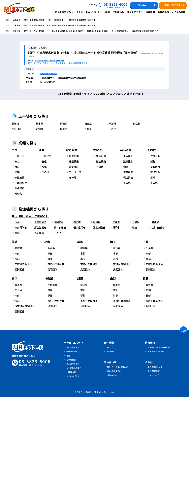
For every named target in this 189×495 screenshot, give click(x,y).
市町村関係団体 (23, 362)
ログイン (92, 5)
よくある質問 (178, 12)
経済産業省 (79, 325)
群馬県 (63, 221)
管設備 (97, 248)
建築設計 (128, 259)
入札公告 (110, 445)
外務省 (135, 320)
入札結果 (110, 449)
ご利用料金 (118, 12)
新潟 (80, 377)
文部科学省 (21, 325)
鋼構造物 (19, 286)
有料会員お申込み (113, 469)
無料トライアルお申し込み (117, 465)
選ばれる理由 (72, 449)
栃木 (47, 340)
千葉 (145, 340)
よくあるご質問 (72, 474)
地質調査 (128, 270)
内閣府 (77, 320)
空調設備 (101, 254)
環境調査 (128, 275)
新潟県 (39, 227)
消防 (152, 259)
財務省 (155, 320)
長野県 (88, 227)
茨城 (14, 340)
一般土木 (19, 254)
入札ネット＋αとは (74, 445)
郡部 (17, 357)
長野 (145, 377)
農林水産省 (60, 325)
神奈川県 (16, 227)
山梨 (113, 377)
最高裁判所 (40, 320)
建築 (41, 248)
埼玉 (113, 340)
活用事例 (150, 12)
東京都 (136, 221)
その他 (112, 227)
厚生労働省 (40, 325)
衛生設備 (101, 259)
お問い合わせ (111, 473)
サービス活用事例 (73, 466)
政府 (134, 325)
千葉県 (112, 221)
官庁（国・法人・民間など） (30, 314)
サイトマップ (153, 473)
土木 (14, 248)
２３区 (18, 388)
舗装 (17, 265)
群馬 (80, 340)
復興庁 (18, 331)
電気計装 (74, 265)
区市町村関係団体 (24, 404)
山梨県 (63, 227)
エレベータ (75, 270)
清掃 (152, 275)
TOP (183, 429)
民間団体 (39, 331)
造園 (17, 270)
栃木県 (39, 221)
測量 (125, 265)
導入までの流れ (135, 12)
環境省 (116, 325)
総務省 (96, 320)
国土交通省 (99, 325)
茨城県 (15, 221)
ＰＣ (17, 259)
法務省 (116, 320)
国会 (17, 320)
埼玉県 (88, 221)
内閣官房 (59, 320)
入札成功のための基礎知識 (159, 445)
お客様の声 (163, 12)
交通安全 (155, 270)
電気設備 (71, 248)
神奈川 (48, 377)
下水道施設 (21, 281)
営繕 (44, 259)
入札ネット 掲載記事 (156, 449)
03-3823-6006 (35, 461)
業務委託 (126, 248)
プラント (155, 254)
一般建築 (46, 254)
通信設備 (74, 259)
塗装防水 (155, 265)
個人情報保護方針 (155, 469)
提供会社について (155, 465)
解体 (44, 265)
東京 (14, 377)
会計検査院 (158, 325)
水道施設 (19, 275)
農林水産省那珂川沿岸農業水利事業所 (49, 60)
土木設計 (128, 254)
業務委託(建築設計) (48, 73)
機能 (107, 12)
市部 (17, 351)
